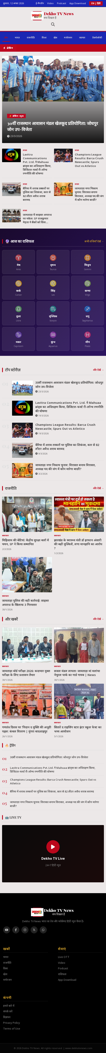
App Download (77, 3)
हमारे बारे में (8, 1006)
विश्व (5, 968)
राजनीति (7, 963)
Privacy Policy (11, 1023)
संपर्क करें (7, 1011)
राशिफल (62, 974)
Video (50, 3)
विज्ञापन (6, 1017)
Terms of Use (11, 1028)
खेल (5, 974)
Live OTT (63, 957)
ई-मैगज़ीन (40, 3)
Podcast (61, 3)
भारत (5, 957)
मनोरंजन (7, 980)
